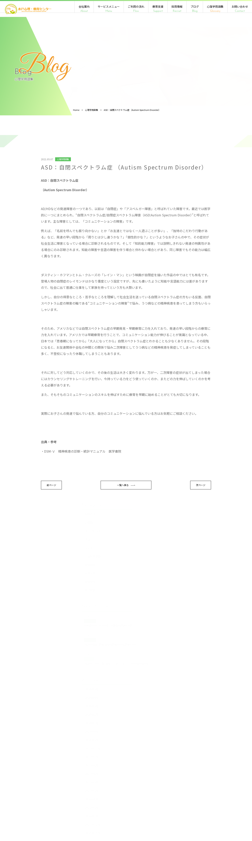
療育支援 (157, 9)
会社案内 (84, 9)
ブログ (195, 9)
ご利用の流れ (136, 9)
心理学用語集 (215, 9)
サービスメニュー (109, 9)
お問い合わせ (240, 9)
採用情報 (177, 9)
